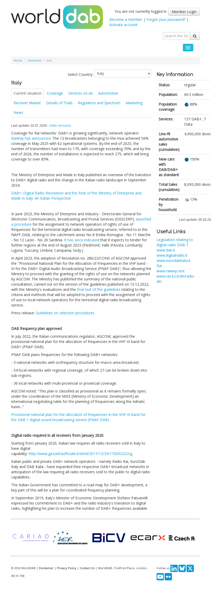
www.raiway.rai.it (171, 270)
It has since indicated (81, 239)
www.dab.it (166, 250)
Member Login (184, 11)
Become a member (125, 19)
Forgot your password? (165, 19)
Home (18, 60)
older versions (60, 125)
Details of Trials (59, 102)
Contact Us (87, 568)
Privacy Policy (66, 568)
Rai (159, 265)
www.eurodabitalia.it (174, 260)
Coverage (55, 93)
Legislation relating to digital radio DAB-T (175, 242)
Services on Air (80, 93)
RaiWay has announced (31, 138)
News (18, 112)
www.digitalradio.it (172, 255)
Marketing (134, 102)
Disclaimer (46, 568)
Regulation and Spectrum (99, 102)
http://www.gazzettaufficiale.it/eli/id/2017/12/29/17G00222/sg (80, 453)
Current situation (28, 93)
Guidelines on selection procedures (65, 312)
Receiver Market (27, 102)
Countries (34, 60)
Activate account (123, 24)
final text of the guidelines (98, 289)
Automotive (108, 93)
